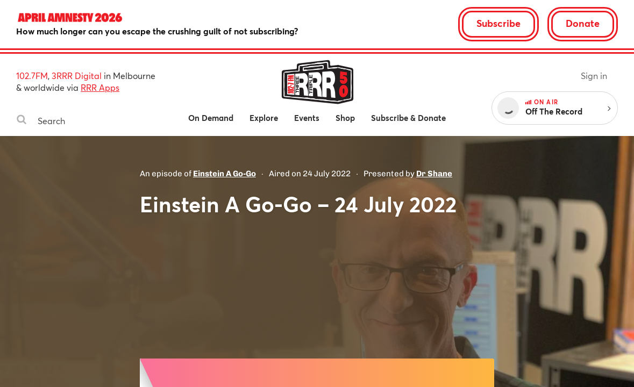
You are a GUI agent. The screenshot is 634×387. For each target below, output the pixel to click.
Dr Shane (434, 173)
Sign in (594, 75)
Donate (583, 23)
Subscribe (498, 23)
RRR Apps (100, 87)
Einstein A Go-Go (224, 173)
